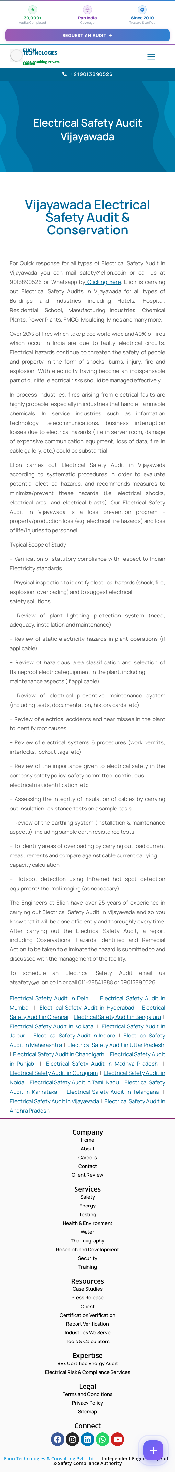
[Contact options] (153, 1450)
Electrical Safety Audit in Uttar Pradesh (115, 1044)
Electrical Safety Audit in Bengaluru (117, 1017)
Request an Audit (88, 35)
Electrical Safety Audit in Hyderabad (87, 1007)
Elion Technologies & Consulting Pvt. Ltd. (49, 1458)
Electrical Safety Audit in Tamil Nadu (74, 1082)
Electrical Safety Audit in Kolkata (51, 1026)
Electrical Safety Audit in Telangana (113, 1091)
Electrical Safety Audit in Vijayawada (54, 1101)
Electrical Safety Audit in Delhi (50, 998)
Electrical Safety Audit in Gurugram (54, 1073)
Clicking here (103, 282)
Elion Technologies (40, 51)
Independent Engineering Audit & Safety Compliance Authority (112, 1460)
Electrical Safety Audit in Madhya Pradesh (102, 1063)
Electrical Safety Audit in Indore (74, 1035)
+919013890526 (87, 74)
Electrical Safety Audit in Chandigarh (58, 1054)
